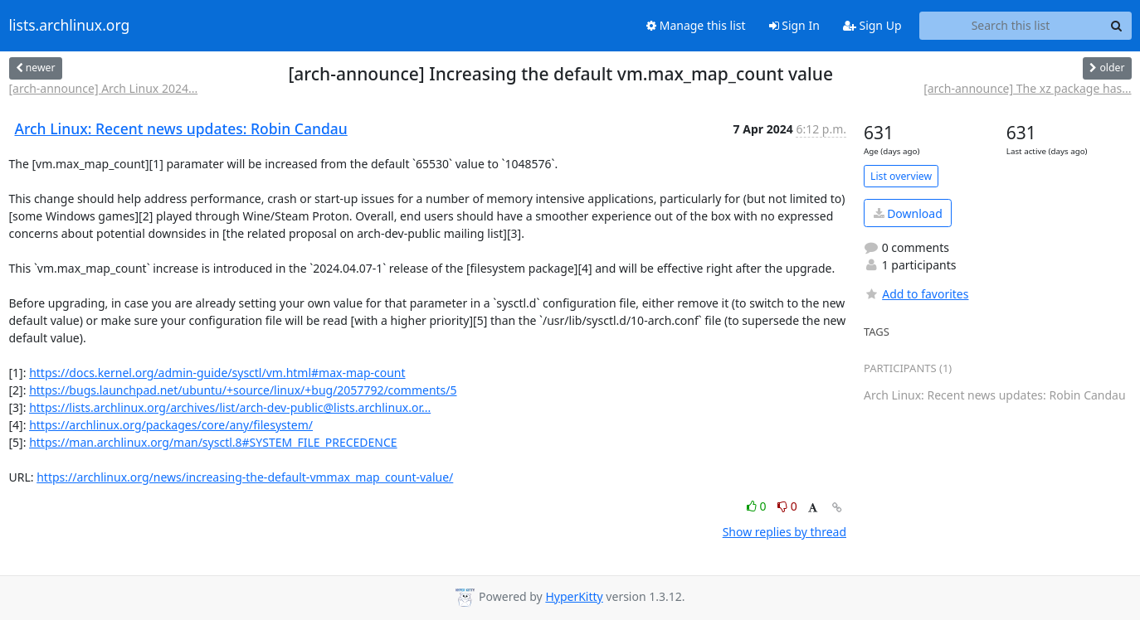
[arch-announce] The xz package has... (1027, 88)
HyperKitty (573, 596)
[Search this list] (1011, 26)
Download (908, 213)
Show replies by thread (784, 532)
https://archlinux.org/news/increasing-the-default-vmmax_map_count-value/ (245, 477)
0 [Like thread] (758, 506)
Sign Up (872, 25)
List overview (901, 176)
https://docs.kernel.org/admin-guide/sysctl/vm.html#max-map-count (217, 372)
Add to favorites (916, 294)
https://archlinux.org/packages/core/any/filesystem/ (171, 425)
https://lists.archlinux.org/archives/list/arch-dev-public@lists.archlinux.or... (230, 407)
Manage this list (696, 25)
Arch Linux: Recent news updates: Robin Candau (181, 128)
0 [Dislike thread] (787, 506)
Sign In (794, 25)
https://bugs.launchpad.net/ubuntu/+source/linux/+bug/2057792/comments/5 (242, 390)
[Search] (1117, 26)
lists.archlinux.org (69, 26)
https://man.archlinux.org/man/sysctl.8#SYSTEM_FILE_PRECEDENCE (213, 442)
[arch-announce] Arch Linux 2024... (103, 88)
